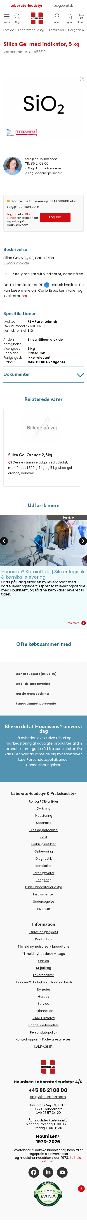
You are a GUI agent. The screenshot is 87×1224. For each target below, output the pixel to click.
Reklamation (43, 1011)
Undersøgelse (43, 901)
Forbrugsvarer (43, 873)
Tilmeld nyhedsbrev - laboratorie (43, 946)
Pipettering (43, 815)
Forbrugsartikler (43, 844)
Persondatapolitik (43, 1032)
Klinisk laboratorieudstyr (43, 887)
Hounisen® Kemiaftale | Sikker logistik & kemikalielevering (43, 574)
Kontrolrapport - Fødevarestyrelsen (43, 1039)
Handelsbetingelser (43, 1025)
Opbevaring (43, 851)
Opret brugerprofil (43, 932)
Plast (43, 837)
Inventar (43, 908)
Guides (43, 996)
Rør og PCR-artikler (43, 801)
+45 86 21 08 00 (48, 1090)
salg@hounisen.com (41, 159)
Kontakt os (43, 939)
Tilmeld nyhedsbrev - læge (43, 953)
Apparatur (44, 823)
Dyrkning (43, 808)
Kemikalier (43, 866)
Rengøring (44, 880)
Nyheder (43, 989)
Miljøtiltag (43, 968)
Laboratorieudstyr (26, 5)
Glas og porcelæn (43, 830)
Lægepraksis (63, 5)
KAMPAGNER (43, 1046)
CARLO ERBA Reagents (46, 362)
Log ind (12, 214)
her (24, 295)
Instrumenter (43, 894)
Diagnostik (43, 858)
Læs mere (76, 623)
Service (43, 1003)
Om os (43, 961)
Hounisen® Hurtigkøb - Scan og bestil (44, 982)
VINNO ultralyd (44, 1018)
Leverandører (43, 975)
